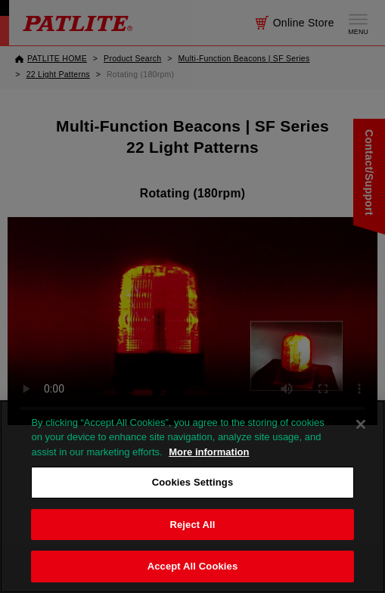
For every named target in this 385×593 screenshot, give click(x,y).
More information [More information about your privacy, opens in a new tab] (209, 452)
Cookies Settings (193, 482)
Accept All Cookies (192, 566)
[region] (192, 496)
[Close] (360, 424)
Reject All (192, 524)
